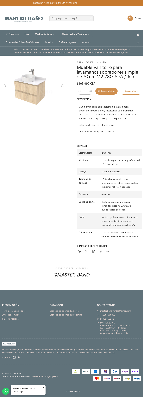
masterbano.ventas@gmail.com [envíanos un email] (114, 310)
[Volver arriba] (71, 391)
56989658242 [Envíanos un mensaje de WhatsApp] (105, 318)
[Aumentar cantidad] (90, 91)
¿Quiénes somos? (10, 314)
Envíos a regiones (10, 318)
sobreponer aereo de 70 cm (28, 52)
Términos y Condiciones (14, 310)
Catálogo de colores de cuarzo (64, 310)
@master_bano (71, 276)
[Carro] (134, 18)
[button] (12, 34)
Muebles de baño (30, 49)
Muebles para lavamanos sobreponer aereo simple (103, 49)
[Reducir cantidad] (79, 91)
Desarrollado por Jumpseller (45, 376)
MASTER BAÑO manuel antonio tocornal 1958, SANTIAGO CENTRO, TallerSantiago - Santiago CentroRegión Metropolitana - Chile (113, 327)
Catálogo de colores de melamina (66, 314)
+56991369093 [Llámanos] (106, 314)
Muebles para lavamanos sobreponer (58, 49)
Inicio (15, 49)
